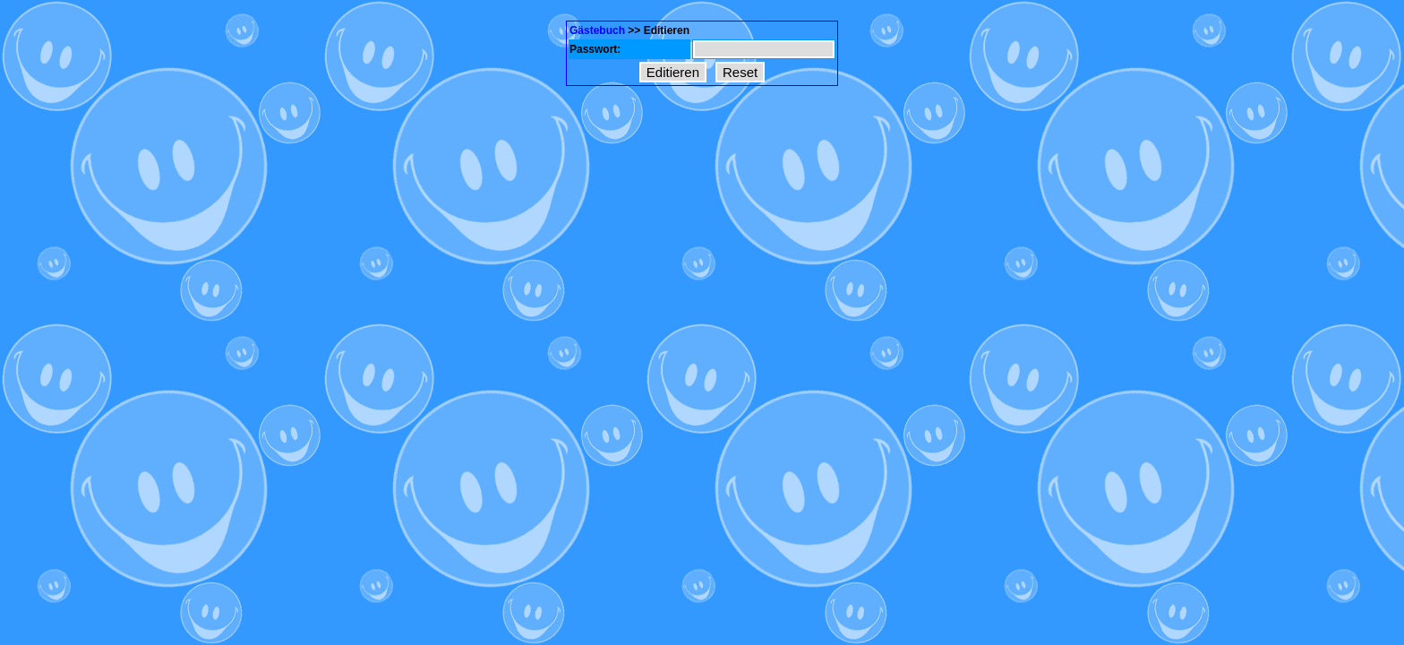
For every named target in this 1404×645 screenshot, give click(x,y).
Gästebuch (597, 30)
